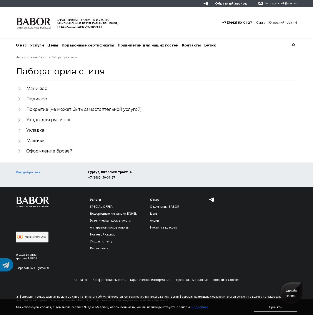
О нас (21, 45)
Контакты (191, 45)
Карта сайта (99, 248)
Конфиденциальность (109, 280)
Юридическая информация (150, 280)
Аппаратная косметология (110, 227)
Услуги (37, 45)
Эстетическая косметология (111, 220)
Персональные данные (191, 280)
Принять (275, 307)
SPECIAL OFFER (101, 206)
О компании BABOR (164, 206)
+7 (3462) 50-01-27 (237, 23)
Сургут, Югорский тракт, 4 (276, 23)
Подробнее (199, 307)
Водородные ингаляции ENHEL (113, 213)
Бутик (210, 45)
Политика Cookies (226, 280)
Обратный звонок (231, 3)
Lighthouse (43, 268)
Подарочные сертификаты (88, 45)
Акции (154, 220)
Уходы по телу (101, 241)
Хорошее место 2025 (31, 237)
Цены (52, 45)
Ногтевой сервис (102, 234)
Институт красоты (164, 227)
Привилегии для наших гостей (148, 45)
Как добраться (28, 172)
